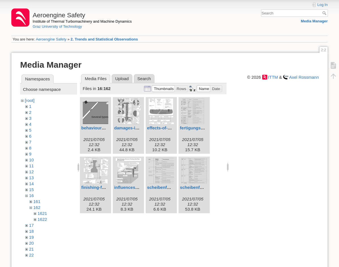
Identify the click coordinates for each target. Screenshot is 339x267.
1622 (42, 219)
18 (31, 231)
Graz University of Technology (57, 26)
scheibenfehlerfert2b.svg (172, 187)
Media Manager (314, 21)
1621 (42, 213)
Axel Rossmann (304, 77)
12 (31, 171)
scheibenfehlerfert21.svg (205, 187)
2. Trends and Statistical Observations (104, 39)
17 (31, 225)
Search (325, 13)
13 (31, 177)
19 (31, 237)
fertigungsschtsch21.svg (205, 127)
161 (37, 201)
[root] (30, 100)
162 (37, 207)
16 (31, 195)
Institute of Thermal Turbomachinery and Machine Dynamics (82, 21)
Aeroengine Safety (51, 39)
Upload (122, 78)
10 (31, 159)
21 (31, 249)
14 (31, 183)
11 (31, 165)
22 (31, 255)
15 (31, 189)
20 (31, 243)
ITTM (273, 77)
